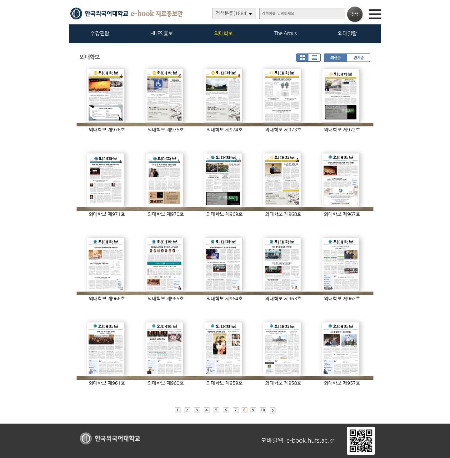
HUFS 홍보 (161, 33)
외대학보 (223, 33)
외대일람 (347, 33)
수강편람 (99, 33)
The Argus (285, 33)
